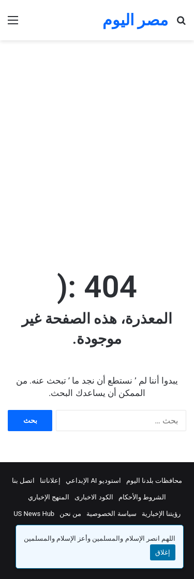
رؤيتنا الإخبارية (161, 513)
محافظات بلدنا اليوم (154, 480)
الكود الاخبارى (93, 497)
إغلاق (162, 552)
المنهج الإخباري (48, 497)
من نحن (70, 513)
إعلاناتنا (50, 480)
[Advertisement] (97, 153)
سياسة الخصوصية (111, 513)
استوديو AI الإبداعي (93, 480)
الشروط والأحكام (142, 497)
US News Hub (33, 513)
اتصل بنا (23, 480)
